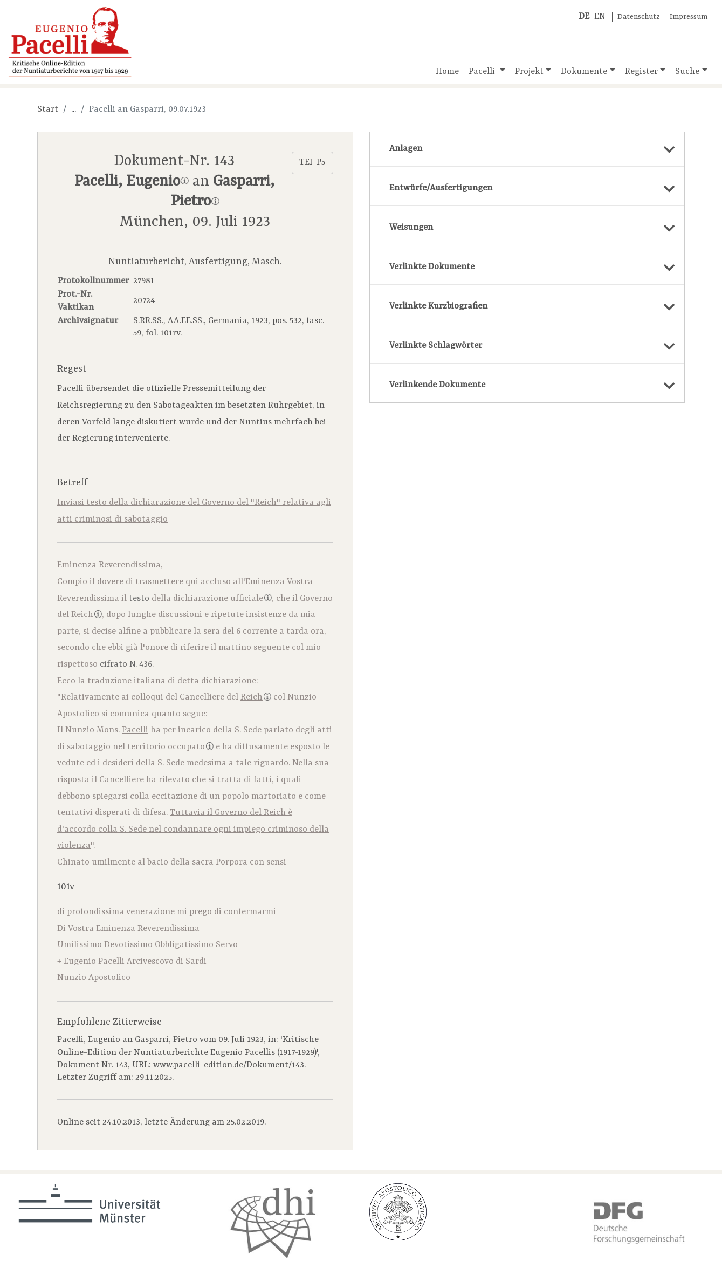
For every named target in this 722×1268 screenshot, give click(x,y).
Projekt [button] (529, 72)
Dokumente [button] (584, 72)
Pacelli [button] (483, 72)
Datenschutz (638, 17)
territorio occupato (170, 747)
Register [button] (641, 72)
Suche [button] (687, 72)
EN (600, 17)
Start (47, 109)
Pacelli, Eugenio (131, 181)
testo (139, 599)
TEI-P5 (312, 162)
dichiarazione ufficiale (222, 599)
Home (447, 72)
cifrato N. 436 (126, 664)
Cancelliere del (225, 697)
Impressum (688, 17)
